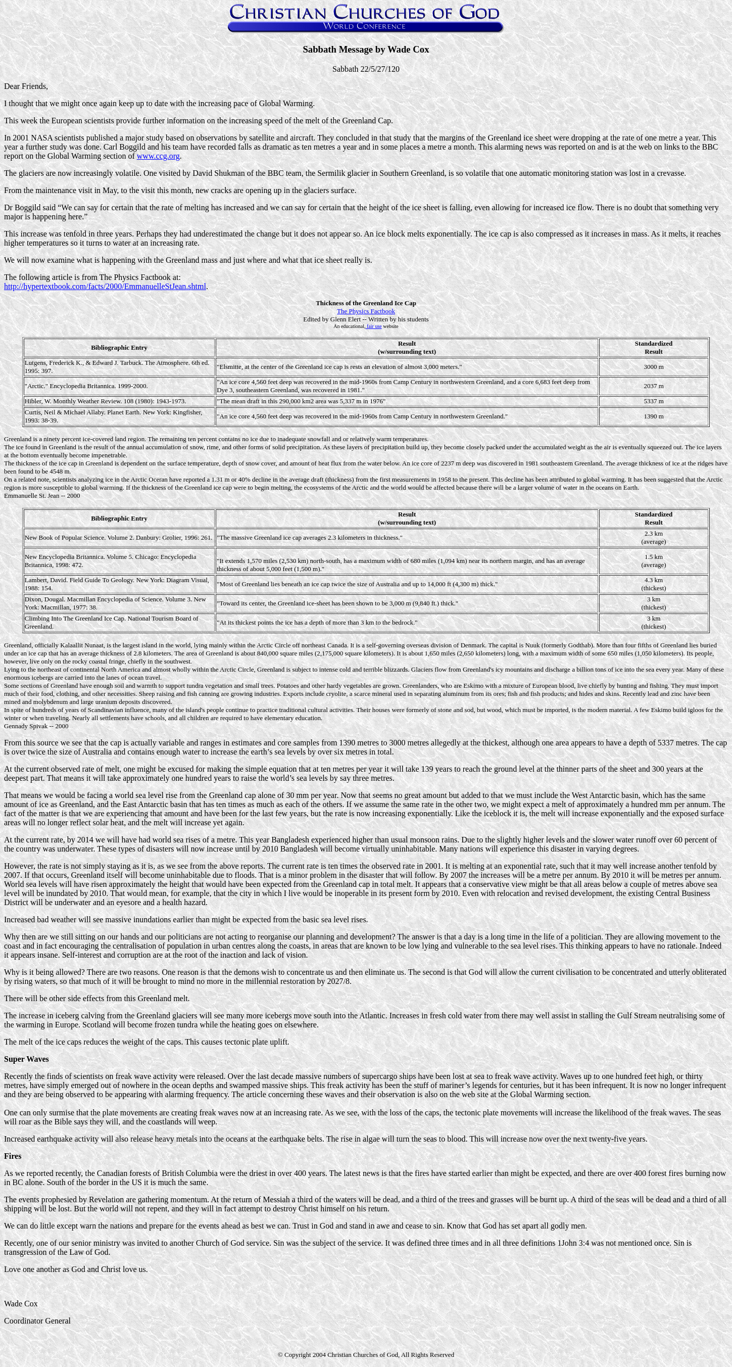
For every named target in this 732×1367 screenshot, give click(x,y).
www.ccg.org (158, 156)
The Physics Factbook (366, 311)
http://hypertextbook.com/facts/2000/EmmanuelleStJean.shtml (105, 286)
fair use (374, 326)
